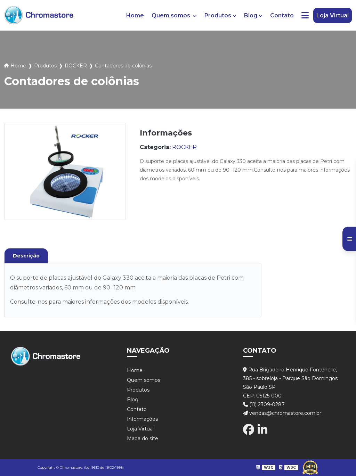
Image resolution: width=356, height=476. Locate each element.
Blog (250, 15)
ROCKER (76, 66)
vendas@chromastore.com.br (282, 413)
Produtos (217, 15)
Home (135, 15)
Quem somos (172, 15)
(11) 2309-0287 (264, 404)
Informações (142, 419)
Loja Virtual (332, 15)
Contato (282, 15)
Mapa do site (142, 438)
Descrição (26, 256)
